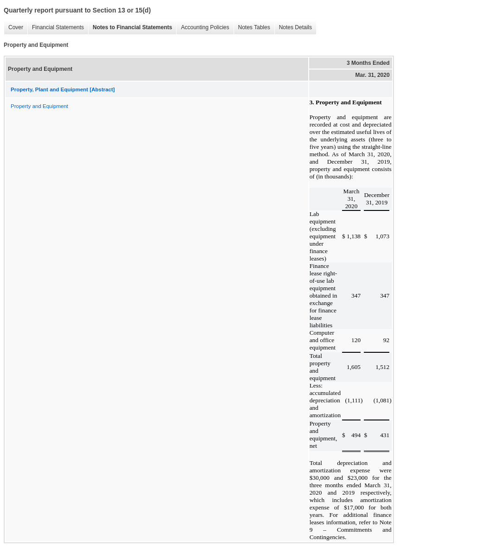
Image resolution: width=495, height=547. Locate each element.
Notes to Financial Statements (130, 27)
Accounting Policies (202, 27)
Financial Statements (55, 27)
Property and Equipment (39, 106)
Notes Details (293, 27)
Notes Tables (252, 27)
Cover (13, 27)
